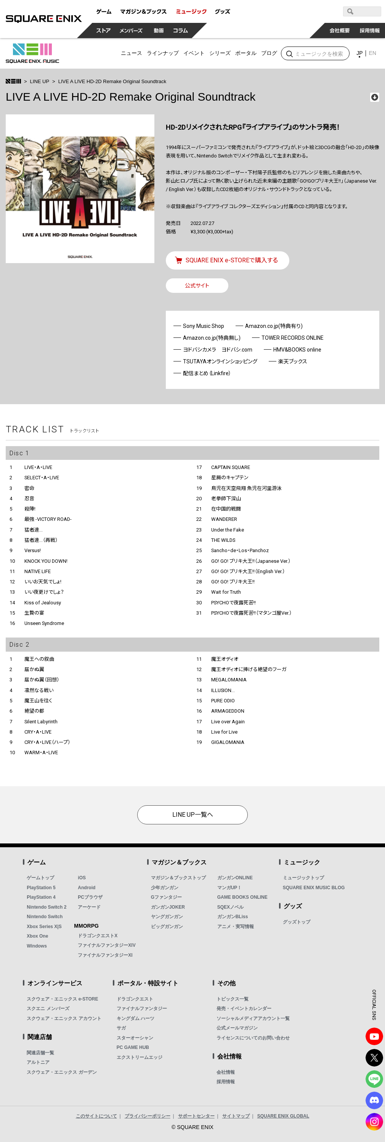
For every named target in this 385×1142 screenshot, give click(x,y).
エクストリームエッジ (139, 1057)
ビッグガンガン (167, 926)
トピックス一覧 (233, 999)
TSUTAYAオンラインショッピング (220, 361)
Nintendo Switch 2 (46, 907)
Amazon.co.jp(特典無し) (212, 338)
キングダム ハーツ (135, 1018)
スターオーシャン (135, 1038)
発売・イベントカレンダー (244, 1008)
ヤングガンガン (167, 916)
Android (86, 887)
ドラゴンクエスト (135, 999)
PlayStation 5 (41, 887)
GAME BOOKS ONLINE (242, 897)
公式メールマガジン (237, 1028)
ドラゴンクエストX (97, 935)
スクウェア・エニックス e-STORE (62, 999)
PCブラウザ (90, 897)
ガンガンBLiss (232, 916)
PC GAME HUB (133, 1047)
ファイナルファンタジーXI (105, 955)
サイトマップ (236, 1116)
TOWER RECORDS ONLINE (292, 338)
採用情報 (226, 1081)
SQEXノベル (230, 907)
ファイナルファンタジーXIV (106, 945)
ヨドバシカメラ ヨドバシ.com (217, 350)
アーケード (89, 907)
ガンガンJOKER (168, 907)
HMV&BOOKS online (297, 350)
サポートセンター (196, 1116)
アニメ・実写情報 (235, 926)
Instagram (374, 1122)
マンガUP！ (229, 887)
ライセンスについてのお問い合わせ (253, 1038)
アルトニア (38, 1062)
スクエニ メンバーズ (48, 1008)
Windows (37, 946)
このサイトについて (96, 1116)
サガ (121, 1028)
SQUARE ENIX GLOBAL (283, 1116)
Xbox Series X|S (44, 926)
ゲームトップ (40, 877)
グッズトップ (296, 922)
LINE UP (40, 81)
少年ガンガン (164, 887)
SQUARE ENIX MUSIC (32, 53)
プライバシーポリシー (147, 1116)
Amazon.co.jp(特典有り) (274, 326)
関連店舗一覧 (40, 1052)
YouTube (374, 1036)
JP (359, 53)
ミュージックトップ (303, 877)
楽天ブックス (292, 361)
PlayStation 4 (41, 897)
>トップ (13, 81)
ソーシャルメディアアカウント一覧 (253, 1018)
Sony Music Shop (203, 326)
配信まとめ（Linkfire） (207, 373)
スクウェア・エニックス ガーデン (61, 1072)
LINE (374, 1079)
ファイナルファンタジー (142, 1008)
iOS (82, 877)
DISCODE (374, 1100)
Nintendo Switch (45, 916)
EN (372, 53)
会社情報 (226, 1072)
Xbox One (37, 936)
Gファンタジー (166, 897)
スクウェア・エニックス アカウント (64, 1018)
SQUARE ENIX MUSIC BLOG (314, 887)
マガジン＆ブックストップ (178, 877)
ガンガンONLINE (235, 877)
